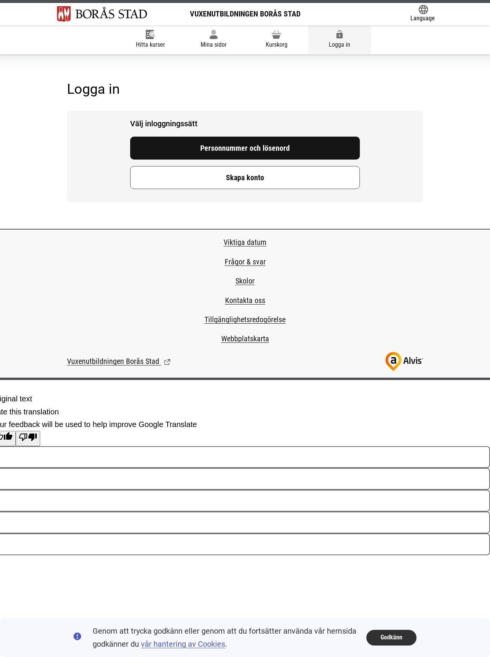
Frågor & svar (245, 261)
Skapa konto (245, 177)
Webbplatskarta (245, 338)
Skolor (245, 280)
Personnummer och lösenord (245, 148)
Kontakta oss (245, 300)
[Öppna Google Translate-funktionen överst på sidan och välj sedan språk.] (422, 14)
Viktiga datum (245, 242)
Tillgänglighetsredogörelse (245, 319)
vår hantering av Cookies (183, 644)
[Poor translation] (28, 438)
